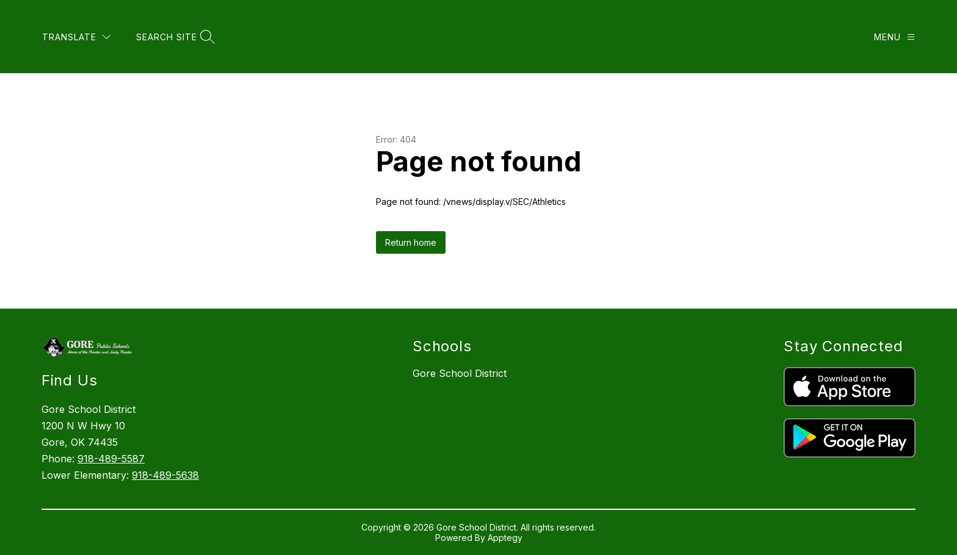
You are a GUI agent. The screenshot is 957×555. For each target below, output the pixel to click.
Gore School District (460, 373)
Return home (410, 242)
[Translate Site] (76, 37)
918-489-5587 (111, 459)
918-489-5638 (165, 475)
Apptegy (505, 537)
